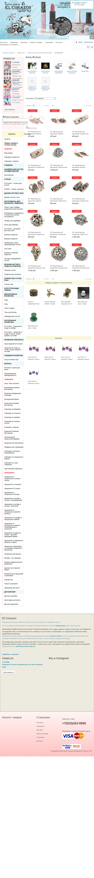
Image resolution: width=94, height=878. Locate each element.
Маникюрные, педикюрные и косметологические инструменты (13, 214)
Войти (80, 42)
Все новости (10, 109)
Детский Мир (10, 592)
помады (67, 629)
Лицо (6, 300)
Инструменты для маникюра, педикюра (13, 202)
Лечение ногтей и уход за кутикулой (12, 265)
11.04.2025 (15, 97)
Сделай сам (8, 580)
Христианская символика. (13, 469)
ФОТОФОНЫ (9, 175)
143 (45, 105)
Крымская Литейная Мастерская (11, 432)
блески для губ (76, 629)
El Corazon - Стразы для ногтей (13, 184)
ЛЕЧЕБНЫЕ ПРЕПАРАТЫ (13, 340)
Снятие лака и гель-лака (13, 279)
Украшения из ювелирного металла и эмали (13, 541)
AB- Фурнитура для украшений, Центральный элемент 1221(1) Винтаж (80, 268)
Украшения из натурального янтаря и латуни (12, 478)
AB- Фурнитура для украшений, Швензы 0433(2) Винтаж (34, 201)
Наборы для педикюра (12, 221)
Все (53, 105)
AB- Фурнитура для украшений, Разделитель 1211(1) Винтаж (36, 234)
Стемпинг (8, 165)
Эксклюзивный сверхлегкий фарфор (11, 438)
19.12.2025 (15, 71)
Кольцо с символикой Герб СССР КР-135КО (33, 304)
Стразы (7, 179)
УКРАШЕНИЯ (9, 473)
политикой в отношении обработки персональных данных (19, 124)
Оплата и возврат (36, 42)
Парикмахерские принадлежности (10, 374)
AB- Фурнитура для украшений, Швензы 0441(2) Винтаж (79, 167)
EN (92, 47)
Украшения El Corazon (12, 488)
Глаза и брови (9, 308)
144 (48, 105)
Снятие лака (8, 284)
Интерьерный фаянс (11, 399)
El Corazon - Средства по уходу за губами (13, 327)
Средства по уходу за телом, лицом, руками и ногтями (12, 349)
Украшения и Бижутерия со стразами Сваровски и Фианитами (13, 548)
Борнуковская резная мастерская (11, 388)
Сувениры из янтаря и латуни (12, 422)
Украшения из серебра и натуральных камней (13, 518)
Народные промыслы (12, 157)
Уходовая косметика (13, 355)
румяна (61, 629)
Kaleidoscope (60, 625)
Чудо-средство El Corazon (13, 344)
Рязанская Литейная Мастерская (11, 404)
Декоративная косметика (10, 295)
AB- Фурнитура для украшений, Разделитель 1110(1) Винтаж (80, 201)
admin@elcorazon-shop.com (25, 646)
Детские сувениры (10, 596)
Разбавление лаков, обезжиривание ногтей (12, 243)
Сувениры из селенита (12, 413)
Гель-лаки (7, 249)
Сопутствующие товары (11, 289)
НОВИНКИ (8, 149)
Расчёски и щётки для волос (12, 368)
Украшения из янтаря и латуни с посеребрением (13, 499)
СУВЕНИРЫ (8, 379)
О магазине (49, 42)
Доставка (24, 42)
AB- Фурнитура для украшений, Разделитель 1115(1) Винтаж (58, 201)
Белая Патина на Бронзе (72, 72)
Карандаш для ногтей (12, 316)
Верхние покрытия (10, 239)
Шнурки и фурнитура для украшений (13, 563)
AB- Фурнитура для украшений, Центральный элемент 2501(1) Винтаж (36, 268)
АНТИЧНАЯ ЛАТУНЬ (45, 72)
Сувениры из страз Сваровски (11, 463)
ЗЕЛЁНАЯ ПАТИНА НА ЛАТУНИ (45, 88)
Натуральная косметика (10, 321)
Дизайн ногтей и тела (14, 193)
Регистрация (88, 42)
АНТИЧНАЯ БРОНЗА (32, 72)
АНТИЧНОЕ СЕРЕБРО (58, 72)
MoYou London (56, 636)
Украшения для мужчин (12, 554)
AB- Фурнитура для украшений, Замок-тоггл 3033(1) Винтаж (80, 234)
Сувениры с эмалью (11, 161)
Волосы (7, 363)
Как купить (3, 42)
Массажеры (8, 153)
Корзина (77, 3)
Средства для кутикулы (12, 274)
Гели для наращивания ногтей (12, 259)
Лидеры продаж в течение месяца (58, 283)
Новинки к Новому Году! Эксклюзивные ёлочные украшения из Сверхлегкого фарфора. (13, 78)
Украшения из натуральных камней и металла (12, 511)
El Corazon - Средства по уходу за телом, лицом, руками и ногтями (13, 333)
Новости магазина (11, 117)
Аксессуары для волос (12, 600)
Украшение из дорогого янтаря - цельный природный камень (12, 534)
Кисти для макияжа (11, 225)
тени (51, 629)
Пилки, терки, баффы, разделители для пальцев (13, 208)
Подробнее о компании (10, 654)
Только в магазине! (11, 584)
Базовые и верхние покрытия (11, 253)
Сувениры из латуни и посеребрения (12, 452)
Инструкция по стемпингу (9, 45)
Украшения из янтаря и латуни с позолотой (12, 505)
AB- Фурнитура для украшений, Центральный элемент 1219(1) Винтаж (58, 268)
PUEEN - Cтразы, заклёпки (14, 189)
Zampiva (7, 139)
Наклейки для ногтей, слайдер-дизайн (14, 170)
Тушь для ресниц (10, 312)
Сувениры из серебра (12, 417)
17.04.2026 (15, 62)
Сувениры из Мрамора (12, 409)
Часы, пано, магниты (11, 383)
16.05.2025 (15, 80)
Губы (6, 304)
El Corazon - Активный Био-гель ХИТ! (12, 229)
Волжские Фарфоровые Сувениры (12, 394)
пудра (56, 629)
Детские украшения (11, 604)
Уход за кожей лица (11, 359)
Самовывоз (14, 42)
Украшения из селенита (12, 484)
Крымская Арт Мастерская (13, 443)
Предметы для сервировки (13, 447)
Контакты (59, 42)
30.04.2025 (15, 89)
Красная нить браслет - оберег (12, 569)
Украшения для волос (12, 588)
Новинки (58, 338)
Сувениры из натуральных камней (13, 458)
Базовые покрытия (11, 235)
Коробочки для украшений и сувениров (13, 574)
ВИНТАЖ (85, 71)
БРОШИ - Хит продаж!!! (12, 558)
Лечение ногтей (9, 270)
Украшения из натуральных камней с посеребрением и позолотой (12, 526)
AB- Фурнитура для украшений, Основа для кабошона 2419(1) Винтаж (58, 234)
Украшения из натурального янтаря (11, 493)
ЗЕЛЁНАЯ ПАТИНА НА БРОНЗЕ (32, 88)
